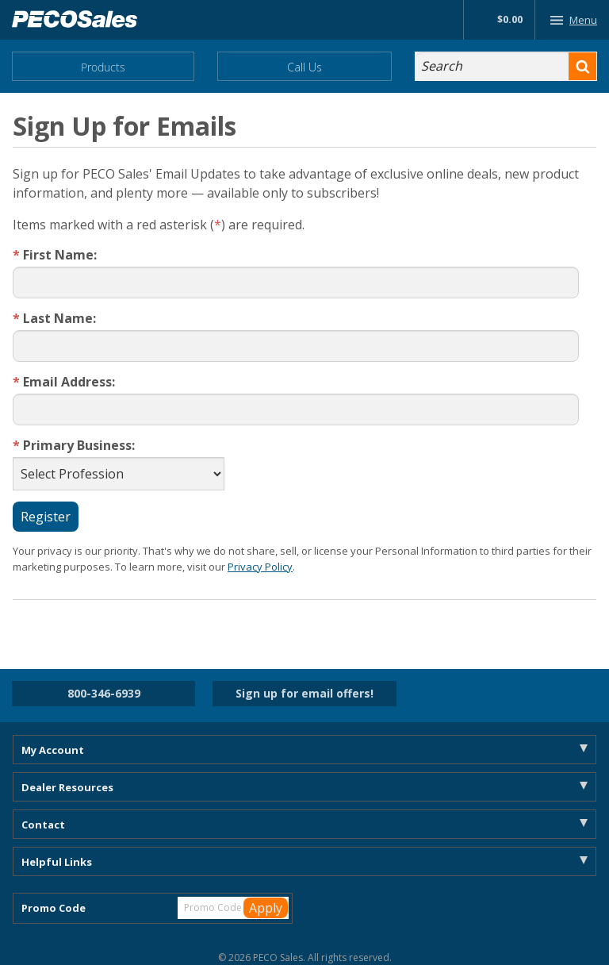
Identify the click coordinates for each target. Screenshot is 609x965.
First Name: (56, 255)
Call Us (304, 67)
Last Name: (56, 318)
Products (103, 67)
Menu (570, 20)
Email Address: (65, 382)
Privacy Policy (260, 566)
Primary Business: (75, 445)
